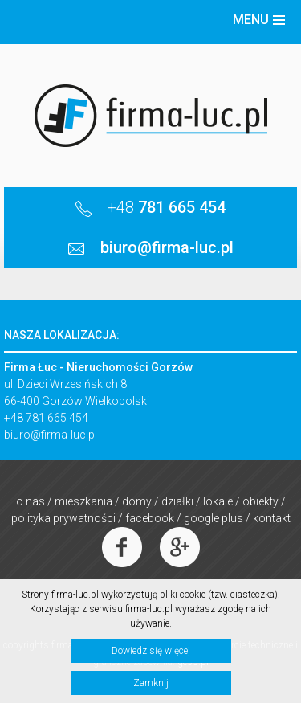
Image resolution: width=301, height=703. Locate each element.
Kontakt (272, 518)
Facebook (149, 518)
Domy (137, 501)
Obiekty (260, 501)
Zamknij (151, 683)
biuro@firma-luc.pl (50, 434)
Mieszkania (83, 501)
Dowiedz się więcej (151, 650)
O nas (30, 501)
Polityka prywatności (63, 518)
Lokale (218, 501)
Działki (177, 501)
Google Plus (213, 518)
